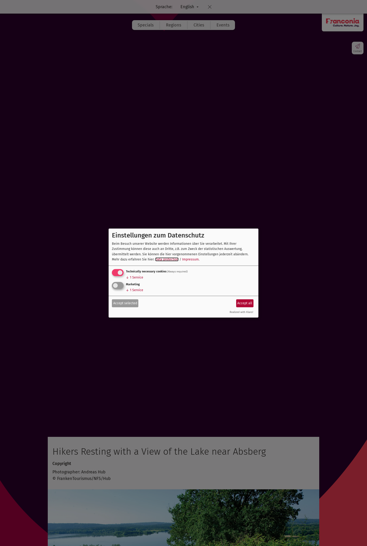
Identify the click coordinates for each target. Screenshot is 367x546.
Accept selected (125, 303)
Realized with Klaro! (241, 312)
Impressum (190, 259)
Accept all (244, 303)
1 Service (134, 277)
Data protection (167, 259)
